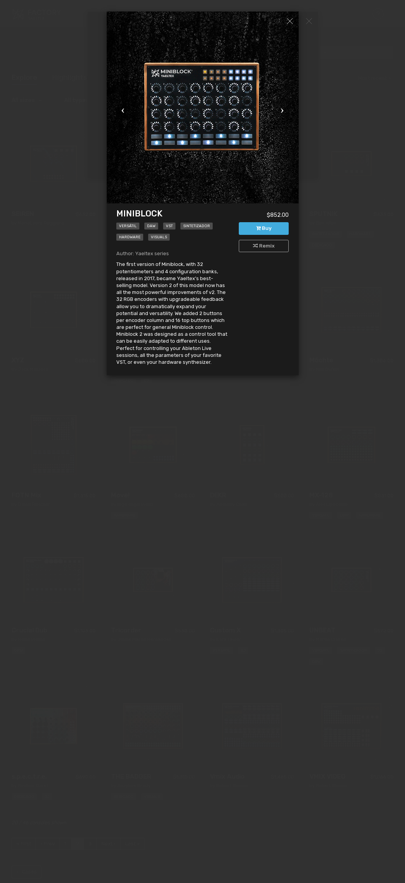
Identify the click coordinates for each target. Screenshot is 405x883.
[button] (121, 107)
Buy (263, 228)
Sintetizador (196, 226)
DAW (151, 226)
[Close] (290, 21)
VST (169, 226)
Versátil (128, 226)
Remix (263, 246)
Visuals (159, 237)
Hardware (130, 237)
